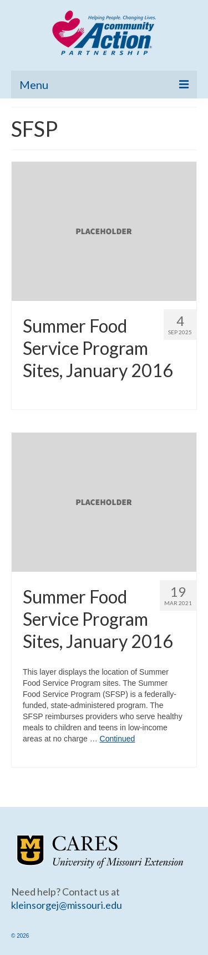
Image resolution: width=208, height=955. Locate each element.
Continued (117, 738)
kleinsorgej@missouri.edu (66, 905)
